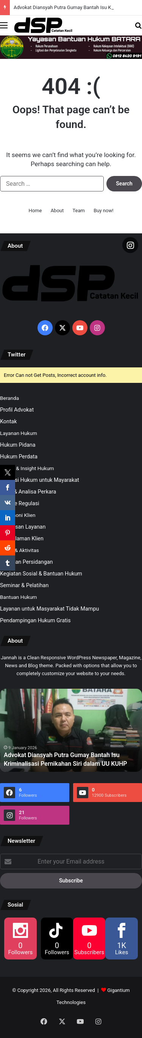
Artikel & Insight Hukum (27, 468)
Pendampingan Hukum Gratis (35, 620)
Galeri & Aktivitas (19, 550)
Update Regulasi (19, 503)
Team (78, 210)
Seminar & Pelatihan (24, 585)
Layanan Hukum (18, 433)
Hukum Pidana (18, 445)
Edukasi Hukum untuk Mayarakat (39, 480)
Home (35, 210)
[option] (71, 730)
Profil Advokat (17, 410)
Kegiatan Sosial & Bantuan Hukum (41, 574)
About (57, 210)
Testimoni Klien (17, 515)
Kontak (8, 421)
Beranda (9, 398)
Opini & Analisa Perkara (28, 492)
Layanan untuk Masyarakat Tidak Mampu (49, 609)
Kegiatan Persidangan (26, 562)
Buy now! (103, 210)
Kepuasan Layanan (22, 527)
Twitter (16, 354)
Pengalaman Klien (22, 538)
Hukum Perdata (18, 456)
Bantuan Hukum (18, 597)
